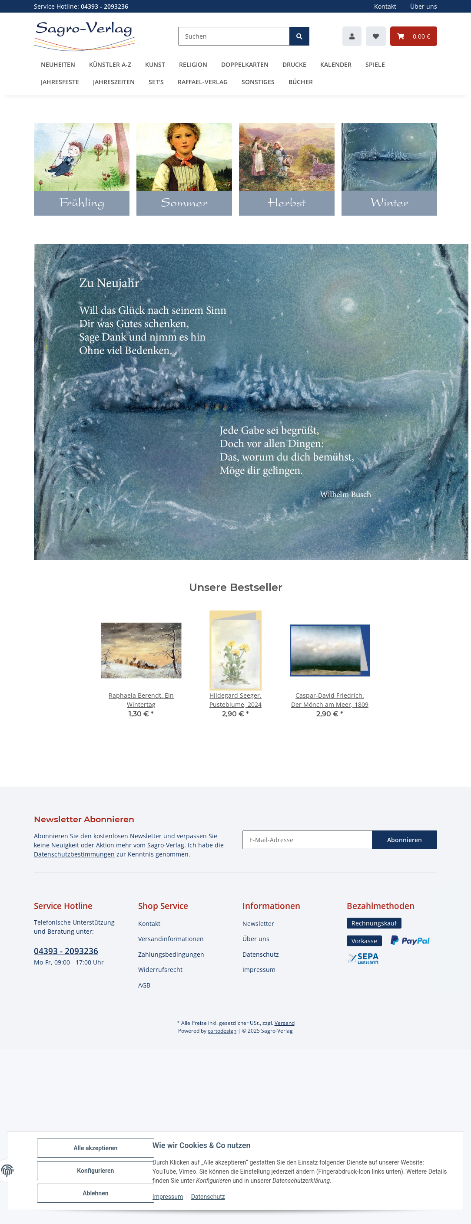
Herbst (286, 203)
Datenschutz (260, 954)
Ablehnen (95, 1193)
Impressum (258, 969)
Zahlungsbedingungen (171, 954)
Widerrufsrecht (160, 969)
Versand (285, 1023)
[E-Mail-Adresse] (307, 839)
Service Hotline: (81, 6)
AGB (144, 985)
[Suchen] (234, 36)
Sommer (184, 203)
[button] (352, 36)
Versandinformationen (171, 939)
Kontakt (385, 6)
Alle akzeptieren (95, 1148)
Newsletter (258, 923)
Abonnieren (404, 840)
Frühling (82, 203)
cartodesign (222, 1030)
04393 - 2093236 (66, 951)
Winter (389, 203)
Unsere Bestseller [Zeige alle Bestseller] (235, 587)
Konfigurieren (95, 1170)
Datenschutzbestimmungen (74, 854)
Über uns (423, 6)
